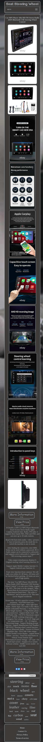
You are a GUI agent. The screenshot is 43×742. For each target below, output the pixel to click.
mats (10, 698)
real (33, 711)
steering (16, 681)
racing (24, 708)
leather (14, 707)
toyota (16, 711)
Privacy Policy (22, 735)
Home (22, 728)
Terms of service (22, 738)
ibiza (22, 711)
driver (27, 683)
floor (34, 686)
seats (33, 683)
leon (18, 699)
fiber (32, 707)
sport (33, 692)
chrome (33, 699)
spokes (26, 719)
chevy (24, 698)
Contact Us (22, 731)
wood (19, 719)
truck (16, 686)
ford (11, 711)
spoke (26, 716)
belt (28, 711)
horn (13, 695)
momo (25, 686)
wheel (24, 690)
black (14, 690)
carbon (18, 715)
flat (9, 716)
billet (27, 704)
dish (9, 686)
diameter (20, 696)
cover (14, 703)
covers (29, 695)
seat (34, 715)
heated (33, 704)
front (22, 704)
